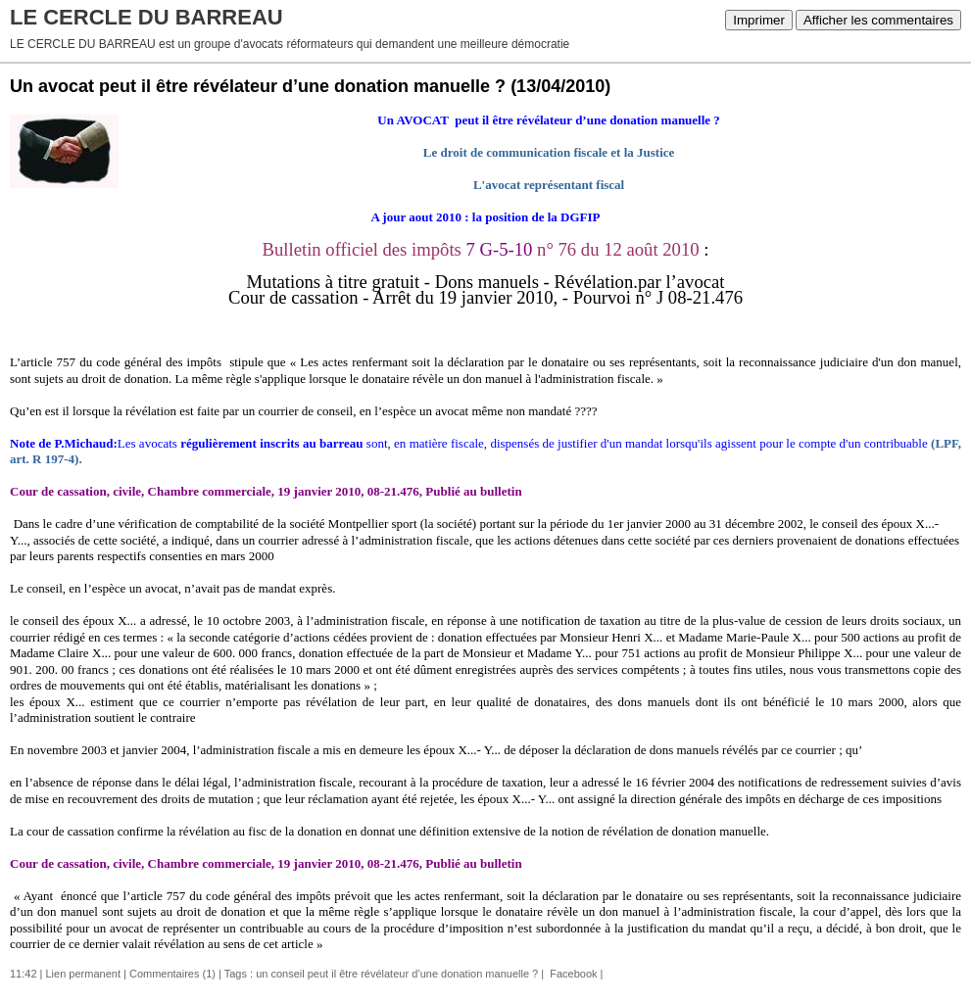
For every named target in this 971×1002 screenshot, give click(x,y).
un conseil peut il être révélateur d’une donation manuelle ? (397, 973)
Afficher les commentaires (878, 20)
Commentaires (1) (172, 973)
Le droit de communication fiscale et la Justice (548, 152)
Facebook (572, 973)
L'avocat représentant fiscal (548, 184)
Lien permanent (83, 973)
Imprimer (759, 20)
